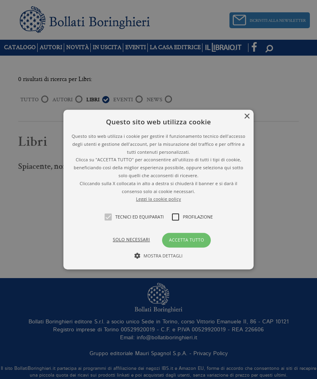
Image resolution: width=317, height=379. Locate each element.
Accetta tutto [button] (186, 240)
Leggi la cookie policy (158, 199)
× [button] (247, 117)
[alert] (158, 189)
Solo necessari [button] (131, 239)
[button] (158, 189)
